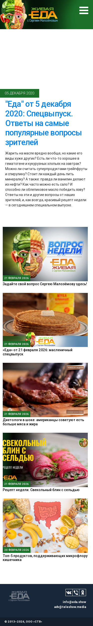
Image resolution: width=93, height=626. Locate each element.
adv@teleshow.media (70, 607)
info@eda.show (74, 602)
